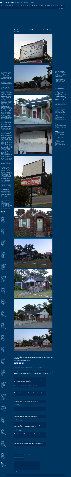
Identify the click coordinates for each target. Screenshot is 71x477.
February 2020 (3, 300)
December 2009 (3, 433)
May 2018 (2, 323)
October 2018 (3, 317)
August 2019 (3, 306)
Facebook (42, 352)
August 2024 (3, 241)
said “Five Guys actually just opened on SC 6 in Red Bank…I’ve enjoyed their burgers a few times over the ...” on (6, 171)
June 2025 (2, 230)
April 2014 (2, 376)
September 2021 (3, 279)
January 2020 (3, 301)
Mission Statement (39, 5)
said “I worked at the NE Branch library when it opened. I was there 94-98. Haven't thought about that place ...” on (6, 141)
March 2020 (2, 299)
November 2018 (3, 316)
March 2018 (2, 325)
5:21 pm (20, 397)
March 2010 (2, 430)
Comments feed (3, 465)
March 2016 (2, 351)
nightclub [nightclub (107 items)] (59, 89)
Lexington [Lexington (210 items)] (57, 88)
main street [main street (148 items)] (62, 88)
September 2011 (3, 410)
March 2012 (2, 404)
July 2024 (2, 242)
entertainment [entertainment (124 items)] (63, 79)
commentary (3, 213)
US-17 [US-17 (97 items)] (61, 99)
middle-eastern (34, 367)
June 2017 (2, 335)
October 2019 (3, 304)
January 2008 (3, 458)
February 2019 (3, 313)
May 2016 (2, 349)
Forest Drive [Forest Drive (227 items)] (61, 81)
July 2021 (2, 281)
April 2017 (2, 337)
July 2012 (2, 399)
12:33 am (20, 420)
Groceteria (56, 139)
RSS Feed (61, 8)
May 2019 (2, 310)
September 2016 (3, 345)
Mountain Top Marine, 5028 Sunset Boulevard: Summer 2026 (60, 127)
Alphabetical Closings (9, 5)
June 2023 (2, 256)
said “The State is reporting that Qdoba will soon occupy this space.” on (6, 126)
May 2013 (2, 388)
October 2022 (3, 265)
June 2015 (2, 361)
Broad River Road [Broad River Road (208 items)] (59, 72)
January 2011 (3, 419)
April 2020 (2, 298)
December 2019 (3, 302)
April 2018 (2, 324)
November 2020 (3, 290)
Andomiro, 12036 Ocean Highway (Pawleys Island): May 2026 (6, 203)
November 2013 (3, 382)
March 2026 (2, 220)
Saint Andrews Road (44, 367)
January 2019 (3, 314)
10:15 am (20, 389)
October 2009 (3, 435)
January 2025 (3, 235)
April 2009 (2, 442)
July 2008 (2, 452)
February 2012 (3, 405)
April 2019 (2, 311)
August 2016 (3, 346)
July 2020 (2, 294)
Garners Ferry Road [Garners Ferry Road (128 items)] (59, 82)
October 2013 (3, 383)
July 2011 (2, 412)
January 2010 (3, 432)
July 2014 (2, 373)
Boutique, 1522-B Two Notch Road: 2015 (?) (46, 371)
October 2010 (3, 422)
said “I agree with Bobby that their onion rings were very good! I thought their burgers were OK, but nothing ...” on (6, 146)
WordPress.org (3, 466)
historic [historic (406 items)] (57, 87)
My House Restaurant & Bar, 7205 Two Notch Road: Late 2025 (6, 207)
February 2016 (3, 352)
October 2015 (3, 357)
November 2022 (3, 264)
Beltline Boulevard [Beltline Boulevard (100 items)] (58, 71)
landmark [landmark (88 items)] (64, 87)
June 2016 (2, 348)
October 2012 (3, 396)
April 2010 (2, 429)
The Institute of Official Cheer (59, 141)
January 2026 (3, 222)
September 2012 (3, 397)
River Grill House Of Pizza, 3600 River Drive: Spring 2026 (6, 208)
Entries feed (2, 464)
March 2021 (2, 286)
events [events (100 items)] (56, 80)
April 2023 (2, 258)
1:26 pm (21, 448)
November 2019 (3, 303)
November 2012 (3, 395)
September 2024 (3, 240)
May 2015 (2, 362)
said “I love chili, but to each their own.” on (6, 174)
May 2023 (2, 257)
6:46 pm (20, 405)
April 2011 (2, 416)
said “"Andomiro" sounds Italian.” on (6, 117)
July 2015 (2, 360)
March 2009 (2, 443)
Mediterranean (29, 367)
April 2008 (2, 455)
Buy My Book (16, 5)
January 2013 (3, 393)
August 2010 (3, 424)
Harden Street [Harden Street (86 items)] (60, 85)
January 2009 (3, 445)
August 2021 (3, 280)
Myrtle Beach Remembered (59, 143)
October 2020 (3, 291)
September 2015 (3, 358)
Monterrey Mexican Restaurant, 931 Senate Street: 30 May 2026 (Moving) (6, 201)
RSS (24, 375)
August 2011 (3, 411)
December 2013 (3, 381)
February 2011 (3, 418)
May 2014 (2, 375)
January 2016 (3, 353)
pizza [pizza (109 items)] (58, 91)
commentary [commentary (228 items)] (58, 76)
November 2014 (3, 369)
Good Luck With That (24, 5)
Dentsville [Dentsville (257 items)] (61, 78)
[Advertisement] (35, 19)
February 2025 (3, 234)
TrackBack (28, 375)
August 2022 (3, 267)
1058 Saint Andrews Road (22, 367)
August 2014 (3, 372)
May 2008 (2, 454)
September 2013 (3, 384)
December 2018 (3, 315)
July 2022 (2, 268)
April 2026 (2, 219)
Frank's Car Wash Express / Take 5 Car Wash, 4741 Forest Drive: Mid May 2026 (60, 125)
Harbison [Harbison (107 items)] (60, 84)
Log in (2, 463)
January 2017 (3, 340)
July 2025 (2, 229)
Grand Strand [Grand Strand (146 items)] (60, 83)
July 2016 (2, 347)
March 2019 (2, 312)
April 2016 (2, 350)
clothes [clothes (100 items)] (62, 75)
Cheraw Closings (57, 145)
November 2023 (3, 251)
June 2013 (2, 387)
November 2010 (3, 421)
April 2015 (2, 363)
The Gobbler (57, 140)
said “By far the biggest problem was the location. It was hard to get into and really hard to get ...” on (6, 163)
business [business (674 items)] (60, 74)
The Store (15, 6)
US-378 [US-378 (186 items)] (64, 99)
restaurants (38, 367)
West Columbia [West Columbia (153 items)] (58, 100)
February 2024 (3, 247)
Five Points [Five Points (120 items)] (59, 80)
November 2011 (3, 408)
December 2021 (3, 276)
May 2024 (2, 244)
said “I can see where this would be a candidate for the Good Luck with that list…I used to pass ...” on (6, 168)
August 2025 (3, 228)
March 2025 (2, 233)
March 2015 (2, 364)
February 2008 (3, 457)
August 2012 (3, 398)
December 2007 (3, 459)
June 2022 (2, 269)
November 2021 (3, 277)
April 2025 (2, 232)
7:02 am (20, 430)
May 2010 (2, 428)
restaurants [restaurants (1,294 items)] (59, 93)
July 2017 (2, 334)
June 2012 (2, 400)
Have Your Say (32, 5)
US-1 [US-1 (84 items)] (59, 99)
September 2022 (3, 266)
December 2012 (3, 394)
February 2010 (3, 431)
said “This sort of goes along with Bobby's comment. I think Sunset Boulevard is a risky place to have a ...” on (6, 159)
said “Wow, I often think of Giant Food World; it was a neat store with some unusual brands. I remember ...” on (6, 87)
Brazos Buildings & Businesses (60, 144)
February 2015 (3, 365)
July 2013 (2, 386)
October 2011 (3, 409)
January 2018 (3, 327)
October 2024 (3, 239)
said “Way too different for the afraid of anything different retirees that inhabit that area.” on (6, 137)
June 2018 (2, 322)
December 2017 (3, 328)
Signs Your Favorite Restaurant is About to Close (54, 5)
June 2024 (2, 243)
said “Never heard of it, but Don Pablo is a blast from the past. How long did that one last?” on (6, 177)
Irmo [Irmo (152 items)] (62, 87)
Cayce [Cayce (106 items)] (56, 75)
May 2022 (2, 270)
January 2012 (3, 406)
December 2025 (3, 223)
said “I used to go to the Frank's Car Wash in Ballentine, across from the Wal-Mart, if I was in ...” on (6, 77)
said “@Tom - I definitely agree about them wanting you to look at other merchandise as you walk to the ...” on (6, 73)
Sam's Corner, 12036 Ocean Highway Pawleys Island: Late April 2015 (60, 112)
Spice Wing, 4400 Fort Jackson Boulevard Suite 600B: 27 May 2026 (6, 205)
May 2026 (2, 218)
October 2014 (3, 370)
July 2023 (2, 255)
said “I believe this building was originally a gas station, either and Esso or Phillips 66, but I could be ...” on (6, 185)
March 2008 (2, 456)
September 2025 (3, 227)
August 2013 (3, 385)
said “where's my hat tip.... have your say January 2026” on (6, 105)
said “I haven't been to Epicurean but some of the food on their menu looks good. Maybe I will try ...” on (6, 129)
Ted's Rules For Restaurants (6, 6)
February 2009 (3, 444)
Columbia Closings (8, 2)
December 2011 (3, 407)
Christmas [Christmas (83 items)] (59, 75)
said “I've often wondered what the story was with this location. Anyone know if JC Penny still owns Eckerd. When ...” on (6, 92)
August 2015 (3, 359)
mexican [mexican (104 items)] (56, 89)
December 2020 (3, 289)
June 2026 (2, 217)
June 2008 (2, 453)
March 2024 (2, 246)
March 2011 (2, 417)
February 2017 (3, 339)
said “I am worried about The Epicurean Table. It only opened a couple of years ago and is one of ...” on (6, 133)
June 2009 (2, 440)
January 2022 (3, 275)
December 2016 (3, 341)
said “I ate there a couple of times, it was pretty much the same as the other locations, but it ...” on (6, 96)
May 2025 (2, 231)
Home (2, 5)
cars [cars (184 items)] (65, 74)
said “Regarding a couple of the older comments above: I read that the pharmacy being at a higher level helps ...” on (6, 109)
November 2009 (3, 434)
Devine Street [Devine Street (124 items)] (57, 79)
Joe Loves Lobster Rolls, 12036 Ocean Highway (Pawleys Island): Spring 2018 (60, 109)
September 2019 (3, 305)
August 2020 (3, 293)
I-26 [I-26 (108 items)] (60, 87)
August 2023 (3, 254)
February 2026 (3, 221)
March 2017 (2, 338)
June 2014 (2, 374)
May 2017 (2, 336)
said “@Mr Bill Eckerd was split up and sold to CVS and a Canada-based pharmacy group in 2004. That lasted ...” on (6, 82)
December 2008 (3, 446)
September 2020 (3, 292)
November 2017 (3, 329)
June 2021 (2, 282)
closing (2, 212)
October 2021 (3, 278)
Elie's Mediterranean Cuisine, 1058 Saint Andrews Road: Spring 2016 (31, 29)
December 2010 (3, 420)
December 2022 (3, 263)
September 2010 (3, 423)
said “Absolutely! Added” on (6, 189)
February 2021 (3, 287)
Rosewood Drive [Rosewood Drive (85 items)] (57, 94)
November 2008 (3, 447)
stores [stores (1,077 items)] (59, 96)
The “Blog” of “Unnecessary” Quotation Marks (59, 137)
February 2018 (3, 326)
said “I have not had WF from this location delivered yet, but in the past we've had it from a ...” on (6, 155)
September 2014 (3, 371)
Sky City (56, 142)
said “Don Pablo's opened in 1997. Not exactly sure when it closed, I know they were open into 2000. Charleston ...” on (6, 150)
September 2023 (3, 253)
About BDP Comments (4, 196)
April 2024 (2, 245)
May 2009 (2, 441)
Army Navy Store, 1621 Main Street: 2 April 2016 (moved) (23, 371)
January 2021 (3, 288)
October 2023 (3, 252)
